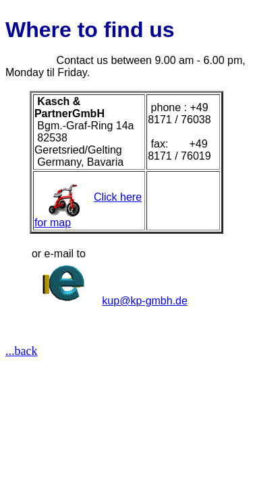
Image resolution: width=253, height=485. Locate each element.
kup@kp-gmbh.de (145, 300)
